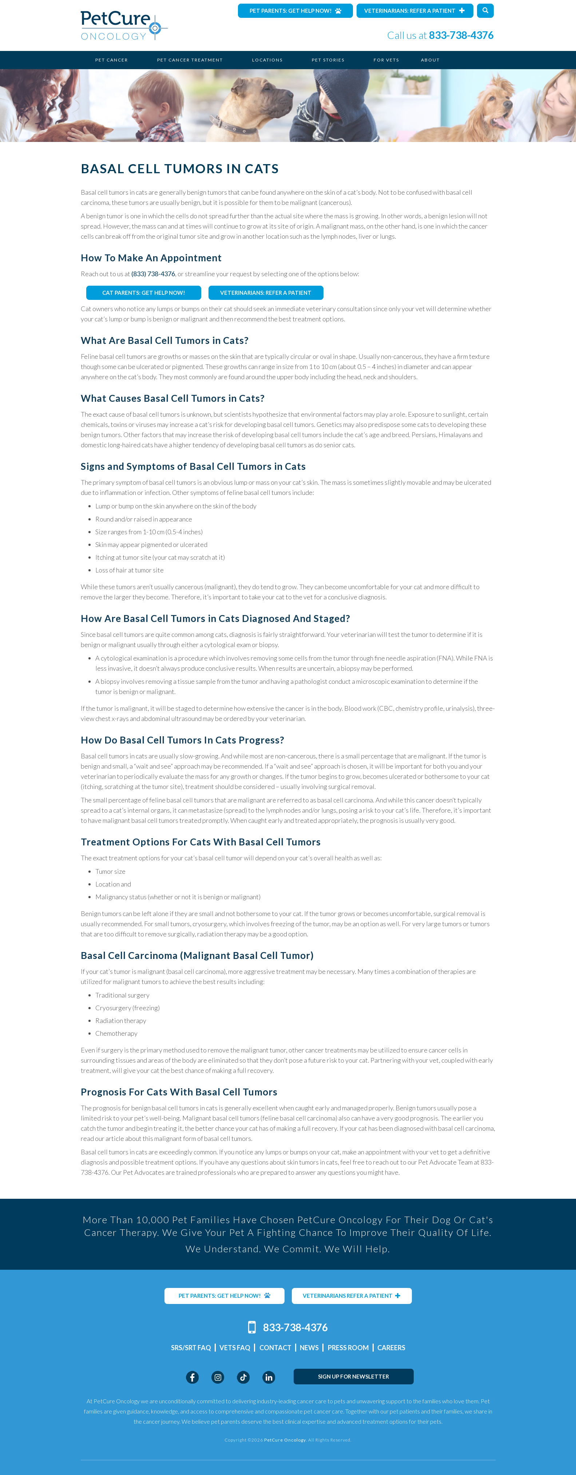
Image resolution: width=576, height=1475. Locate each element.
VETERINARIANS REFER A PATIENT (352, 1295)
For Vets (386, 60)
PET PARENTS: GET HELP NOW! (224, 1295)
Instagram (217, 1377)
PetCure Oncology (124, 25)
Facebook (192, 1377)
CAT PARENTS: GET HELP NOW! (143, 292)
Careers (391, 1348)
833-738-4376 (461, 35)
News (309, 1348)
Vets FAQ (234, 1348)
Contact (275, 1348)
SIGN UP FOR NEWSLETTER (353, 1376)
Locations (267, 60)
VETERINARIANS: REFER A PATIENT (265, 292)
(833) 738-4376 (153, 274)
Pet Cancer (111, 60)
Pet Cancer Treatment (190, 60)
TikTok (243, 1377)
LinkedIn (268, 1377)
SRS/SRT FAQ (191, 1348)
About (430, 60)
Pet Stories (328, 60)
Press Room (348, 1348)
